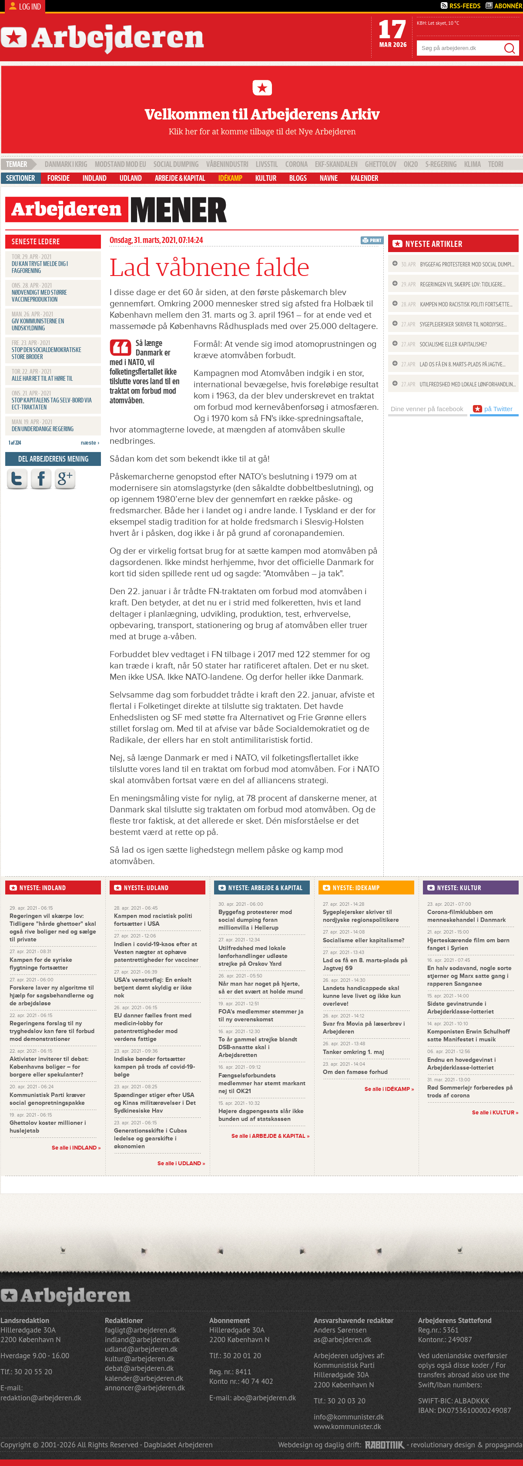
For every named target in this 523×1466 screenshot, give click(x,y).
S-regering (441, 164)
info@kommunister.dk (349, 1417)
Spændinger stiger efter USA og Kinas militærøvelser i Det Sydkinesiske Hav (155, 1102)
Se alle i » (270, 1136)
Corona (296, 164)
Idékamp (230, 178)
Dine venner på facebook (427, 408)
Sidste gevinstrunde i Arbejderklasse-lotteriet (460, 1007)
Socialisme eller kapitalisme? (444, 344)
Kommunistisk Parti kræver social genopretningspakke (47, 1099)
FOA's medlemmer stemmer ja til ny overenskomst (261, 1015)
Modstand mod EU (120, 164)
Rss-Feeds (464, 6)
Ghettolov (380, 164)
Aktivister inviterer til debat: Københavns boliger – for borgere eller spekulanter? (49, 1066)
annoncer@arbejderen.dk (145, 1388)
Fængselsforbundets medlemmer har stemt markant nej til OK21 (261, 1083)
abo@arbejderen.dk (264, 1398)
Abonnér (508, 6)
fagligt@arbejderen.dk (140, 1330)
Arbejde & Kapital (180, 178)
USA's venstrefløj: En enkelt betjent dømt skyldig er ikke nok (153, 987)
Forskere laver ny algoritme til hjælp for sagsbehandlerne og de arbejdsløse (52, 995)
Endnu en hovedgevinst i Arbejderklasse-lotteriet (461, 1063)
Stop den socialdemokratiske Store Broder (46, 354)
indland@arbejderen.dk (142, 1339)
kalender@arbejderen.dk (144, 1378)
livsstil (267, 164)
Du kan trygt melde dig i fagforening (40, 268)
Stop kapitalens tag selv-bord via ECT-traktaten (52, 404)
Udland (131, 178)
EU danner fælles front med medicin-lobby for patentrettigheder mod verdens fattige (152, 1027)
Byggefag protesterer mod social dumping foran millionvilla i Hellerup (255, 919)
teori (495, 164)
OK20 (411, 164)
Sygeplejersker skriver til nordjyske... (454, 324)
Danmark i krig (66, 164)
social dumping (176, 164)
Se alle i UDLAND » (181, 1163)
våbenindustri (227, 164)
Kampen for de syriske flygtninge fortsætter (41, 963)
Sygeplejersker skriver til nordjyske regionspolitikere (361, 916)
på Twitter (493, 408)
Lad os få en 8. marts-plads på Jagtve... (453, 364)
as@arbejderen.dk (343, 1339)
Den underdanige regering (43, 429)
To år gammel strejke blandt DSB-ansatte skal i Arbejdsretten (257, 1047)
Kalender (364, 178)
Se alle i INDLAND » (76, 1147)
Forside (58, 178)
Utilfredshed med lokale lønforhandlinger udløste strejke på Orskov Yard (253, 955)
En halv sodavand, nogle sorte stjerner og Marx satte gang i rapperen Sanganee (469, 975)
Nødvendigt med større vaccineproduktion (39, 296)
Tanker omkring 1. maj (353, 1052)
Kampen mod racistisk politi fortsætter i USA (153, 919)
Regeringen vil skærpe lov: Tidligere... (453, 284)
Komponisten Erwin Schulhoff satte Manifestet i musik (468, 1035)
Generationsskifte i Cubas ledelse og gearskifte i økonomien (150, 1138)
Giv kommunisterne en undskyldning (38, 325)
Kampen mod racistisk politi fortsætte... (457, 304)
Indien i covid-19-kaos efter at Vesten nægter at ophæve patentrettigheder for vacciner (156, 952)
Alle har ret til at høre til (42, 379)
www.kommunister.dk (347, 1426)
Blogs (298, 178)
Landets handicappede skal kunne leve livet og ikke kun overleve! (362, 995)
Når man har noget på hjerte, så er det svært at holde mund (260, 987)
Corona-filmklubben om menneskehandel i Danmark (466, 916)
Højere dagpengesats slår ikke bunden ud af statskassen (261, 1115)
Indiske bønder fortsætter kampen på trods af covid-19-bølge (154, 1066)
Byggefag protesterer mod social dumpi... (457, 264)
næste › (90, 443)
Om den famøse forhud (355, 1072)
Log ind (30, 7)
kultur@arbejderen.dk (139, 1358)
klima (472, 164)
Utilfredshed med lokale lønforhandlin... (458, 384)
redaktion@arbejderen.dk (40, 1398)
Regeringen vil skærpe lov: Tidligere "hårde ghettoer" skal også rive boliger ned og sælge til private (53, 927)
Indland (95, 178)
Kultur (265, 178)
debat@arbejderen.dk (139, 1368)
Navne (329, 178)
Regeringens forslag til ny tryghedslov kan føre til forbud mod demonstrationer (52, 1031)
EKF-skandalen (336, 164)
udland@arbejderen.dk (141, 1349)
